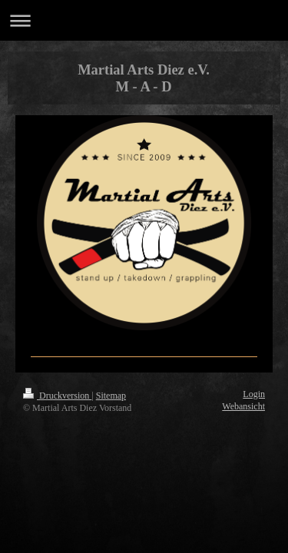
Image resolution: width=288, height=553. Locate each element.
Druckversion (57, 395)
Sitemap (111, 395)
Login (254, 394)
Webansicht (243, 406)
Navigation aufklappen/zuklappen (144, 20)
